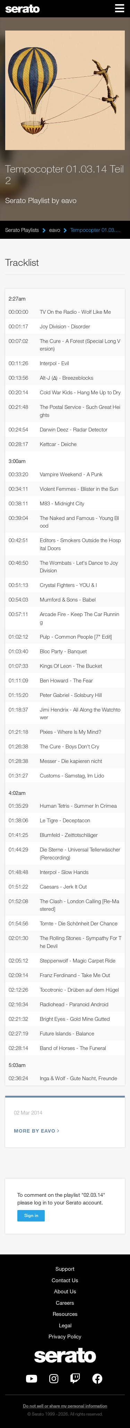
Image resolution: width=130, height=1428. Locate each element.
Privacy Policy (65, 1336)
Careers (65, 1303)
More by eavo (36, 1131)
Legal (65, 1325)
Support (65, 1269)
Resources (65, 1314)
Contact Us (65, 1280)
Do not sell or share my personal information (65, 1406)
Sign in (31, 1215)
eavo (54, 230)
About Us (65, 1291)
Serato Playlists (22, 230)
